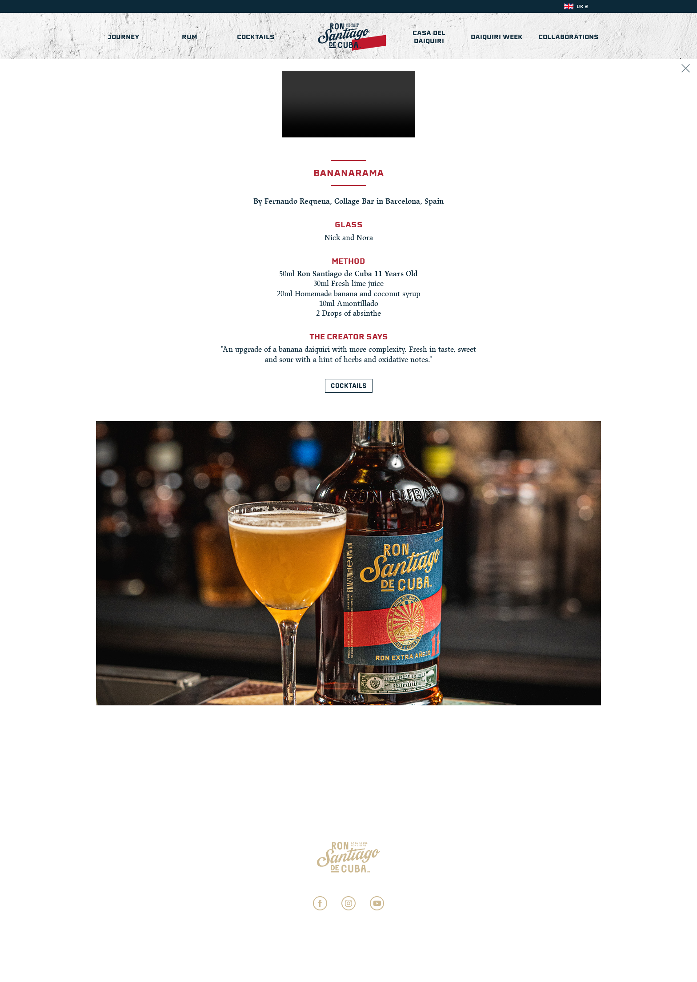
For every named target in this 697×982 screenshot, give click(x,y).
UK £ (583, 6)
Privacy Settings (349, 885)
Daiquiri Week (496, 37)
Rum (190, 37)
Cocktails (256, 37)
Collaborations (568, 37)
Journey (124, 37)
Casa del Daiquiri (428, 37)
